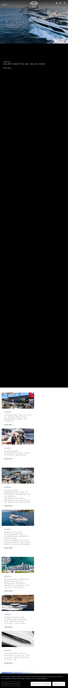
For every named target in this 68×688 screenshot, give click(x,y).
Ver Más (8, 425)
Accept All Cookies (41, 684)
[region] (34, 681)
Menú (4, 4)
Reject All (59, 684)
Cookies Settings (11, 684)
